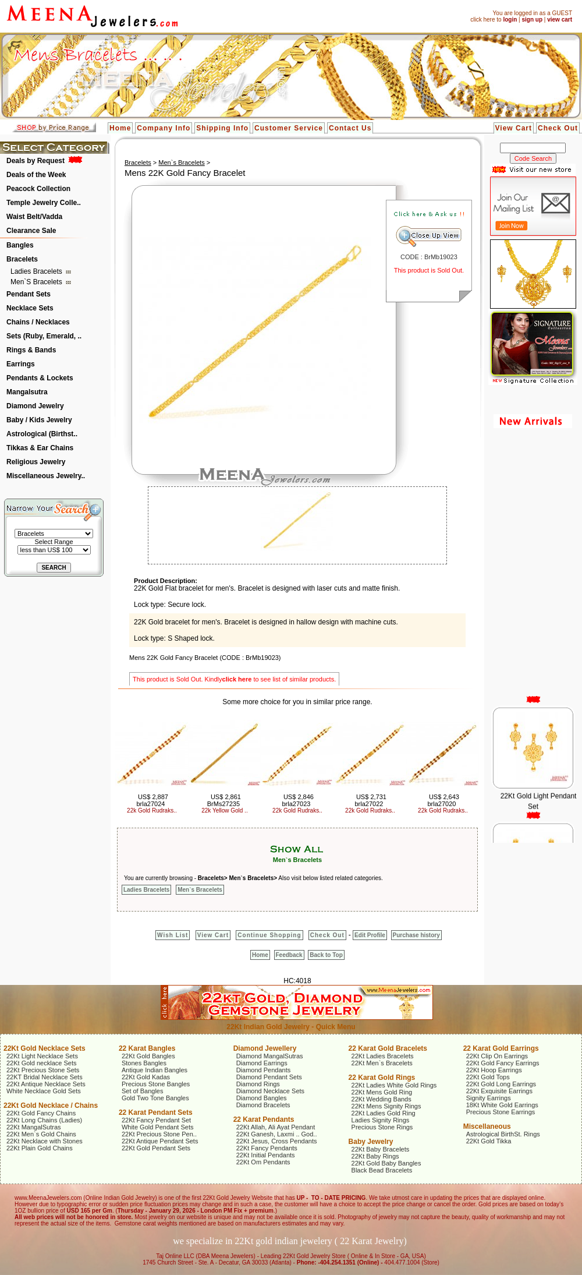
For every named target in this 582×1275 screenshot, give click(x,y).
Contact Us (350, 128)
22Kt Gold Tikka (489, 1141)
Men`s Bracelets (37, 282)
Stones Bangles (144, 1062)
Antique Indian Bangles (154, 1069)
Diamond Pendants (263, 1069)
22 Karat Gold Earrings (501, 1048)
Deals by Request (35, 161)
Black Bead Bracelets (382, 1170)
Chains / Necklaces (38, 322)
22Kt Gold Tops (488, 1076)
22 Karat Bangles (147, 1048)
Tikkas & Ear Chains (39, 448)
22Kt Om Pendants (263, 1162)
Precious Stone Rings (382, 1127)
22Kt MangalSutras (33, 1127)
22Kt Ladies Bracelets (383, 1056)
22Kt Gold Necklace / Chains (50, 1105)
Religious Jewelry (35, 462)
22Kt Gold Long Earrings (501, 1083)
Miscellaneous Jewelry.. (45, 476)
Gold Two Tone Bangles (155, 1097)
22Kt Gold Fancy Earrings (503, 1062)
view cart (559, 19)
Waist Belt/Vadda (34, 217)
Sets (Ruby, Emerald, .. (43, 336)
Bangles (20, 245)
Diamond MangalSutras (269, 1056)
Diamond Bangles (261, 1097)
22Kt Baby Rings (375, 1156)
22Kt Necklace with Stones (44, 1141)
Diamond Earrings (262, 1062)
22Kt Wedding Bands (381, 1099)
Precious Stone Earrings (500, 1111)
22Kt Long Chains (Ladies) (44, 1120)
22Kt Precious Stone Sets (42, 1069)
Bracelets (22, 259)
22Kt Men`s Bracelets (382, 1062)
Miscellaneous (487, 1126)
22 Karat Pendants (263, 1119)
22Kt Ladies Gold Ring (384, 1113)
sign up (531, 19)
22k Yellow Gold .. (224, 810)
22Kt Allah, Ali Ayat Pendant (275, 1127)
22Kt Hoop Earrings (494, 1069)
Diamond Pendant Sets (269, 1076)
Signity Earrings (488, 1097)
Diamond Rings (258, 1083)
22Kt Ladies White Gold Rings (394, 1085)
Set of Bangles (143, 1090)
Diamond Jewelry (35, 406)
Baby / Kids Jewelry (39, 420)
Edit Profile (369, 935)
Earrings (20, 364)
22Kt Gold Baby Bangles (386, 1163)
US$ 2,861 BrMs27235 (224, 800)
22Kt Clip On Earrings (497, 1056)
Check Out (558, 128)
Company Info (163, 128)
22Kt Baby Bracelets (381, 1149)
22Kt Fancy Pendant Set (156, 1120)
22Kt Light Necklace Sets (42, 1056)
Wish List (172, 935)
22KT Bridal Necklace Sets (44, 1076)
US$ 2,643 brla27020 (443, 800)
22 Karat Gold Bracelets (388, 1048)
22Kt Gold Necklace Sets (44, 1048)
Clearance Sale (31, 231)
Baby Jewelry (371, 1142)
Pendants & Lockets (39, 378)
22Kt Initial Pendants (265, 1155)
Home (120, 128)
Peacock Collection (38, 189)
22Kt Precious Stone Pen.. (159, 1134)
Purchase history (416, 935)
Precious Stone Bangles (156, 1083)
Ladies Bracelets (37, 271)
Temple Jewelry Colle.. (43, 203)
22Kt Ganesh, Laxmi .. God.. (276, 1134)
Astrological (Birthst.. (41, 434)
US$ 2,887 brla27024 (152, 800)
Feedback (289, 955)
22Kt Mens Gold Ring (382, 1092)
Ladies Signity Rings (381, 1120)
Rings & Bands (31, 350)
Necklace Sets (30, 308)
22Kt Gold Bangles (148, 1056)
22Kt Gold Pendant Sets (156, 1148)
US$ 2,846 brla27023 (297, 800)
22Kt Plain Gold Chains (39, 1148)
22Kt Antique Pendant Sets (160, 1141)
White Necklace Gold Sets (43, 1090)
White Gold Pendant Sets (158, 1127)
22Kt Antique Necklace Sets (46, 1083)
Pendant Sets (28, 294)
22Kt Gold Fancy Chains (41, 1113)
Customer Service (288, 128)
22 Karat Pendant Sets (156, 1112)
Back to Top (326, 955)
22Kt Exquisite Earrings (499, 1090)
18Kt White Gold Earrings (502, 1104)
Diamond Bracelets (263, 1104)
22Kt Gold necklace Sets (41, 1062)
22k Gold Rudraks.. (152, 810)
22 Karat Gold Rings (382, 1077)
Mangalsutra (27, 392)
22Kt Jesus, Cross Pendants (276, 1141)
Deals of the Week (36, 175)
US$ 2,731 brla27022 (370, 800)
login (510, 19)
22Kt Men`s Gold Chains (41, 1134)
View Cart (513, 128)
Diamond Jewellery (265, 1048)
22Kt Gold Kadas (146, 1076)
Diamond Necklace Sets (270, 1090)
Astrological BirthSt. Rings (503, 1134)
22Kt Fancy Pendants (266, 1148)
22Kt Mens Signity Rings (386, 1106)
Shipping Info (222, 128)
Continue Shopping (269, 935)
